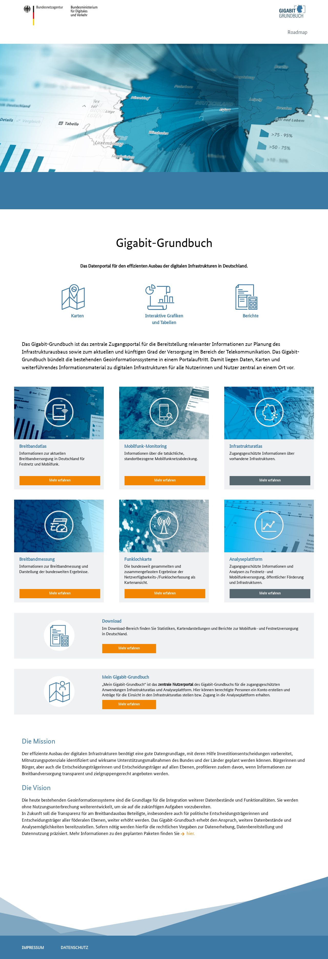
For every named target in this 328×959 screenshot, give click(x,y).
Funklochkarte (138, 559)
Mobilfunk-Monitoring (145, 446)
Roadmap (298, 32)
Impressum (33, 947)
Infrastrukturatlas (245, 446)
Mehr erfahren (59, 479)
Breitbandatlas (32, 446)
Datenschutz (74, 947)
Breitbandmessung (37, 559)
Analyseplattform (245, 559)
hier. (191, 833)
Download (111, 621)
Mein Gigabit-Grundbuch (125, 676)
